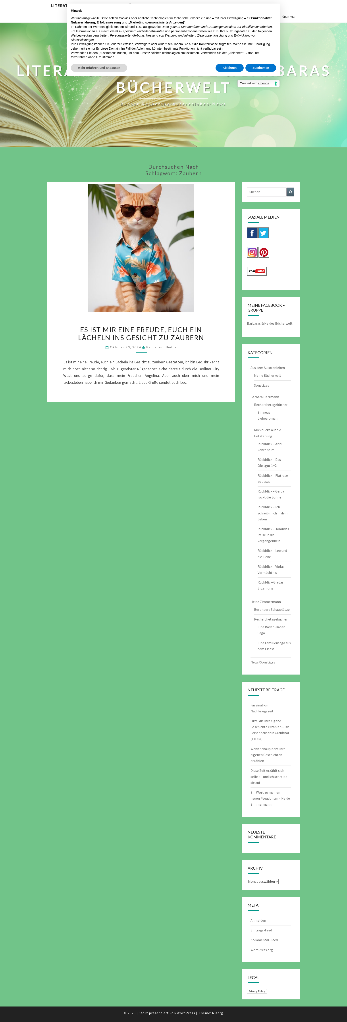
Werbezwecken (81, 35)
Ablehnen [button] (230, 68)
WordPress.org (262, 950)
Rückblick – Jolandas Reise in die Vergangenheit (273, 535)
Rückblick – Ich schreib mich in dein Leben (272, 513)
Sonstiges (261, 385)
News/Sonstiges (263, 662)
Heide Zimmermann (266, 601)
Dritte (165, 27)
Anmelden (258, 920)
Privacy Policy (257, 991)
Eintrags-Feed (261, 930)
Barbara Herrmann (265, 397)
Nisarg (217, 1013)
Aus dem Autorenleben (268, 367)
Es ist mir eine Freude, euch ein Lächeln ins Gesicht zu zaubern (141, 333)
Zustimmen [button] (261, 68)
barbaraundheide (161, 347)
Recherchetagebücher (270, 404)
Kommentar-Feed (264, 940)
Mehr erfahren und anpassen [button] (99, 68)
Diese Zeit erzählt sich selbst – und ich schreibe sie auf (269, 776)
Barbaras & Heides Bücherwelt (270, 323)
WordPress (186, 1013)
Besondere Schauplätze (272, 609)
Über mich (289, 17)
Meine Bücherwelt (267, 375)
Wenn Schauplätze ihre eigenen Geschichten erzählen (268, 755)
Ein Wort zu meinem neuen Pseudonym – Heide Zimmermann (270, 798)
